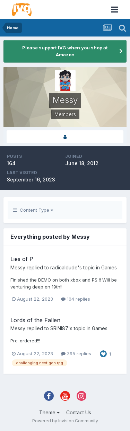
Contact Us (78, 412)
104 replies (75, 299)
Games (109, 267)
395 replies (76, 353)
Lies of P (21, 258)
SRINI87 (59, 328)
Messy (17, 267)
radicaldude (64, 267)
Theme (49, 412)
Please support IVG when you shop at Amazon (65, 51)
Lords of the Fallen (35, 320)
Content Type (33, 210)
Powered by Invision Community (65, 420)
